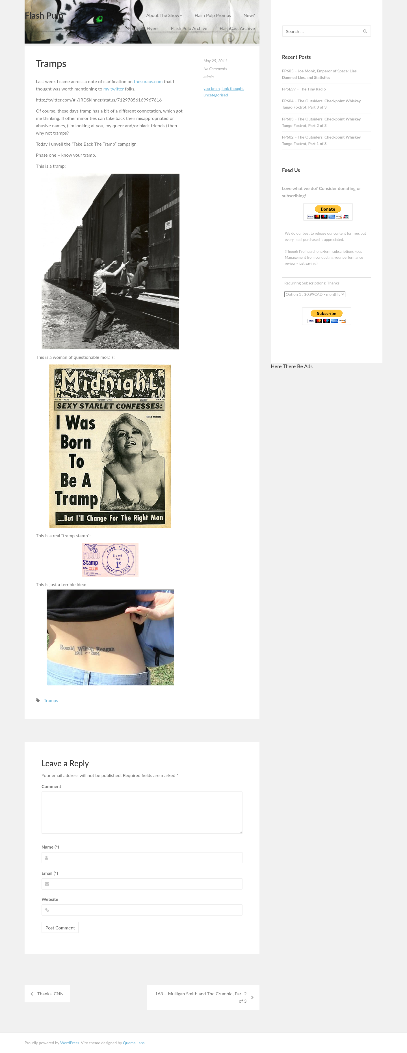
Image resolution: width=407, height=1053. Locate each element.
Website (50, 899)
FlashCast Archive (237, 28)
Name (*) (50, 846)
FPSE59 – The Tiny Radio (304, 89)
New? (249, 15)
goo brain (212, 88)
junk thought (233, 88)
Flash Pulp (44, 15)
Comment (51, 786)
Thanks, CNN (50, 993)
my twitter (113, 88)
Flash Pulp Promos (212, 15)
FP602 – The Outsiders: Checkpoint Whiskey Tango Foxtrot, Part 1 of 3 (321, 140)
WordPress (69, 1042)
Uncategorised (216, 94)
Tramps (51, 700)
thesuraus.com (148, 81)
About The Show (164, 15)
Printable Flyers (143, 28)
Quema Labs (133, 1042)
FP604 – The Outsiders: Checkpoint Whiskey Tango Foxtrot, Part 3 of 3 (321, 104)
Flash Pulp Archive (189, 28)
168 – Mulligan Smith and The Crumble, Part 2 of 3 (201, 997)
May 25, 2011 (215, 60)
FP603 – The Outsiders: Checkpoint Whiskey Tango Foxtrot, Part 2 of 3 (321, 122)
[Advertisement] (326, 459)
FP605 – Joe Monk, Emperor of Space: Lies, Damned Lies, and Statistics (320, 74)
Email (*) (50, 873)
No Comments (215, 68)
